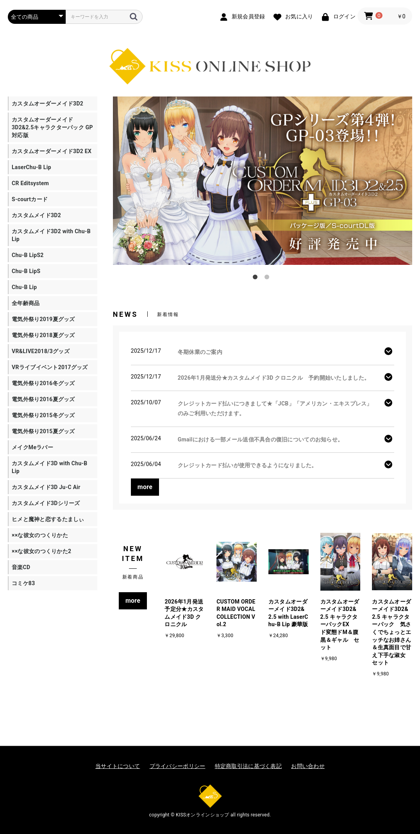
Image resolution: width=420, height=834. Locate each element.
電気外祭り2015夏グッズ (43, 431)
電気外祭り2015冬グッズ (43, 415)
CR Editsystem (30, 183)
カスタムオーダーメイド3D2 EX (51, 151)
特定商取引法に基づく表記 (248, 766)
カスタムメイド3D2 (36, 215)
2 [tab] (268, 278)
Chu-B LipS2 (28, 255)
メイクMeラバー (32, 447)
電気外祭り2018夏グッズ (43, 335)
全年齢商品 (25, 303)
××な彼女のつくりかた (40, 535)
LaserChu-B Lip (31, 167)
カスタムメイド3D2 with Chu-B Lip (51, 235)
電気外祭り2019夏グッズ (43, 319)
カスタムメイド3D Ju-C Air (46, 487)
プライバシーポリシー (178, 766)
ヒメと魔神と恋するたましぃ (48, 519)
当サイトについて (117, 766)
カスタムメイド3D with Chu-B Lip (50, 467)
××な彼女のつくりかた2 (41, 551)
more (145, 487)
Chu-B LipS (26, 271)
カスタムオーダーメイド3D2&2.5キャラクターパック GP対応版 (52, 127)
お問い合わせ (308, 766)
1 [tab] (257, 278)
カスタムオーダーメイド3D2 (47, 103)
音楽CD (21, 567)
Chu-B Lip (24, 287)
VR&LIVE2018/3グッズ (41, 351)
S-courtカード (30, 199)
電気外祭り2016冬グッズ (43, 383)
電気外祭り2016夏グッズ (43, 399)
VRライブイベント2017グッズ (50, 367)
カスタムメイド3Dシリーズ (46, 503)
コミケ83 (23, 583)
